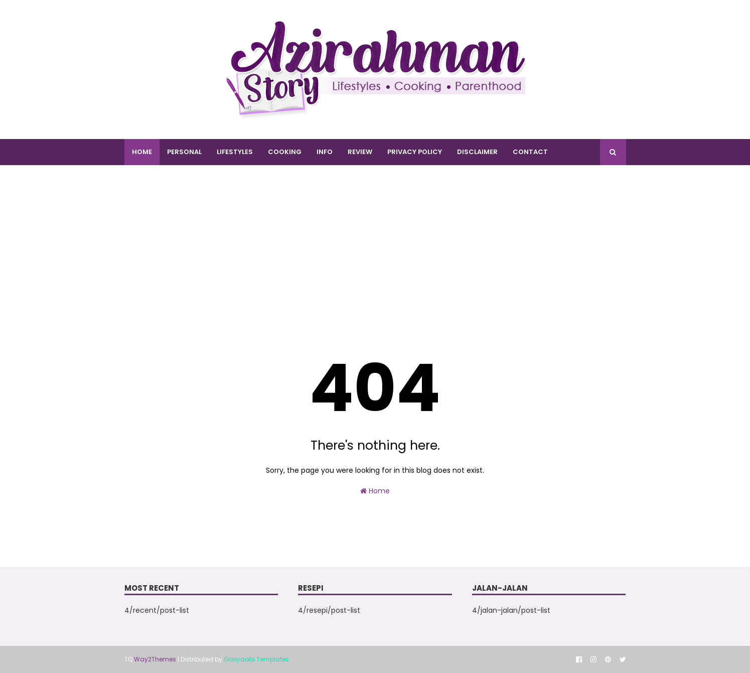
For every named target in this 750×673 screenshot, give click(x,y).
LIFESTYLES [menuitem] (235, 152)
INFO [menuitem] (325, 152)
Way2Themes (155, 659)
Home (375, 491)
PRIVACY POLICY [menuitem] (414, 152)
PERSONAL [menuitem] (184, 152)
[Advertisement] (375, 255)
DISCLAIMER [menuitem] (477, 152)
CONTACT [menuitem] (530, 152)
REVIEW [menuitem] (360, 152)
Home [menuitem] (142, 152)
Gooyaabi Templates (256, 659)
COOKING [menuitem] (285, 152)
